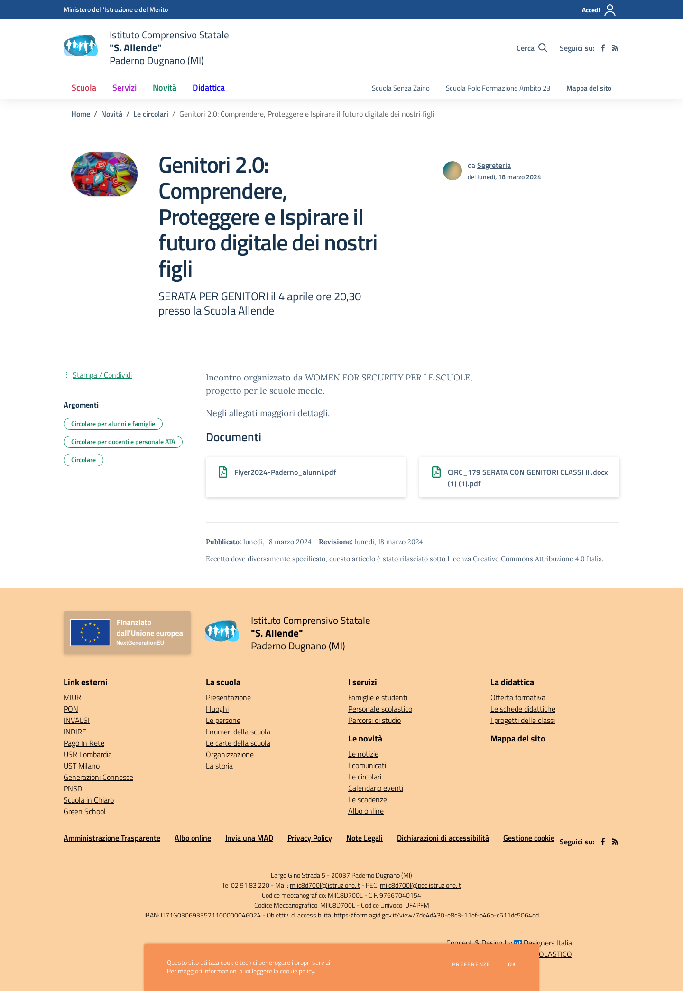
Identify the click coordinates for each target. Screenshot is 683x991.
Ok (512, 964)
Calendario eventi (375, 788)
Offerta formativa (517, 697)
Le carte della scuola (238, 743)
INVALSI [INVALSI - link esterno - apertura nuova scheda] (77, 720)
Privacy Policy (309, 837)
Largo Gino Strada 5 (298, 875)
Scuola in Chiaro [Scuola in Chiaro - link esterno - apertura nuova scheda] (89, 800)
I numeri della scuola (238, 731)
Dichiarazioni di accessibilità (443, 837)
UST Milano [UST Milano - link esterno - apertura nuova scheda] (82, 765)
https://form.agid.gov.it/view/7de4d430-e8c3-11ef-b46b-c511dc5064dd (436, 915)
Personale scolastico (380, 708)
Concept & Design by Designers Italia (509, 942)
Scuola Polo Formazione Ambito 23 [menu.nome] (498, 88)
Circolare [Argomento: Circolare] (83, 459)
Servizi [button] (124, 87)
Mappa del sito (588, 88)
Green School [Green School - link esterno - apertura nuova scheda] (85, 811)
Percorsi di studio (374, 720)
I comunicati (367, 765)
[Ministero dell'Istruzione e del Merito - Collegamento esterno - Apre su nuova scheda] (116, 9)
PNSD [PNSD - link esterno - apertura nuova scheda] (73, 788)
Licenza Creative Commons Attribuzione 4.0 (516, 559)
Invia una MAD (249, 837)
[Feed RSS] (615, 48)
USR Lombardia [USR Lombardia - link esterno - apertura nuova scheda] (88, 754)
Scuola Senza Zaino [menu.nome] (401, 88)
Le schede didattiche (522, 708)
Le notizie (363, 753)
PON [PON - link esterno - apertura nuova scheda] (71, 708)
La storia (219, 765)
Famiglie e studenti (377, 697)
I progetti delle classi (522, 720)
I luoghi (217, 708)
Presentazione (228, 697)
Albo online (366, 810)
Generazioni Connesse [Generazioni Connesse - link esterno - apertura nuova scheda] (98, 777)
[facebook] (603, 48)
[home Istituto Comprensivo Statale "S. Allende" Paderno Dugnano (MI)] (146, 47)
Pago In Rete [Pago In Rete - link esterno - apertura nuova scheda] (84, 743)
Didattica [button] (209, 87)
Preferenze (471, 964)
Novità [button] (164, 87)
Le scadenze (367, 799)
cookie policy (297, 971)
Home (80, 114)
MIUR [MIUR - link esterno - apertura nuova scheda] (72, 697)
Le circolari (150, 114)
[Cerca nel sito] (532, 48)
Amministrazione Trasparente (112, 837)
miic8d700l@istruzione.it (325, 885)
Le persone (223, 720)
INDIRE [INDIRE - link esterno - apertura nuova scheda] (75, 731)
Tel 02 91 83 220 (245, 885)
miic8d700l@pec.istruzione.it (420, 885)
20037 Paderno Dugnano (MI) (371, 875)
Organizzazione (230, 754)
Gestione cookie (528, 837)
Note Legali (364, 837)
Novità (111, 114)
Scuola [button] (84, 87)
